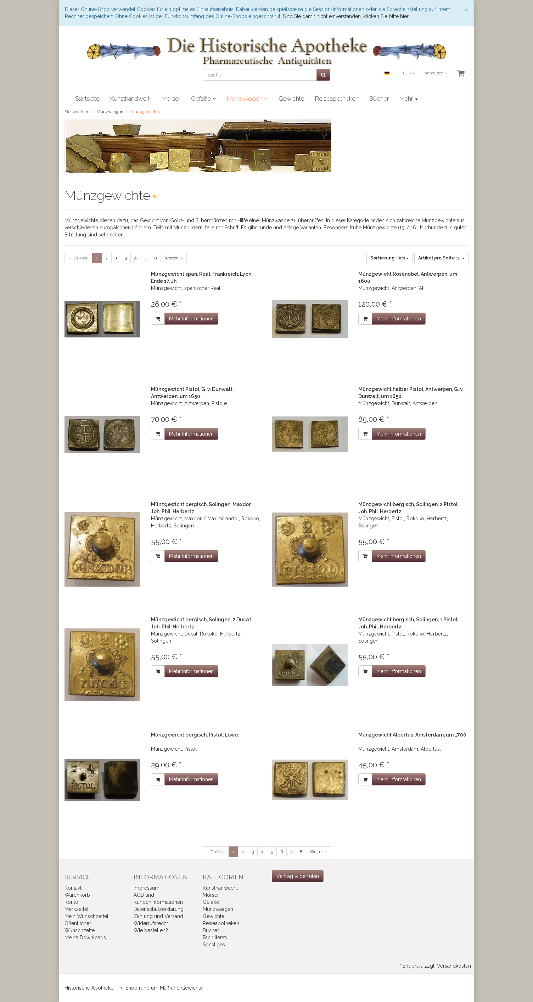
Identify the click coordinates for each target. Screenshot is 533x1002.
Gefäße (203, 98)
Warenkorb (77, 895)
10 (441, 258)
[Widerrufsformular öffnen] (298, 876)
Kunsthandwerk (130, 98)
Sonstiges (214, 944)
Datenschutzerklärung (159, 909)
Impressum (146, 888)
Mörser (171, 98)
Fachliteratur (216, 937)
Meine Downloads (85, 937)
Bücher (379, 98)
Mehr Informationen (191, 318)
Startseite (87, 98)
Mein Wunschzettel (86, 916)
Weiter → (173, 258)
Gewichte (291, 98)
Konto (71, 902)
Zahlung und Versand (158, 916)
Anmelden (436, 73)
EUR (409, 73)
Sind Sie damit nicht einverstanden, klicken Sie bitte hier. (346, 16)
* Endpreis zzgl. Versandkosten (435, 966)
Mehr (408, 98)
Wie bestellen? (151, 930)
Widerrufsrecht (151, 923)
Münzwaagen (247, 98)
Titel (389, 258)
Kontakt (73, 888)
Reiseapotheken (337, 98)
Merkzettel (76, 909)
